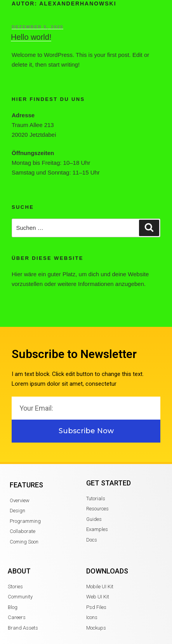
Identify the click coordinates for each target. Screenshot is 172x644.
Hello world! (31, 37)
